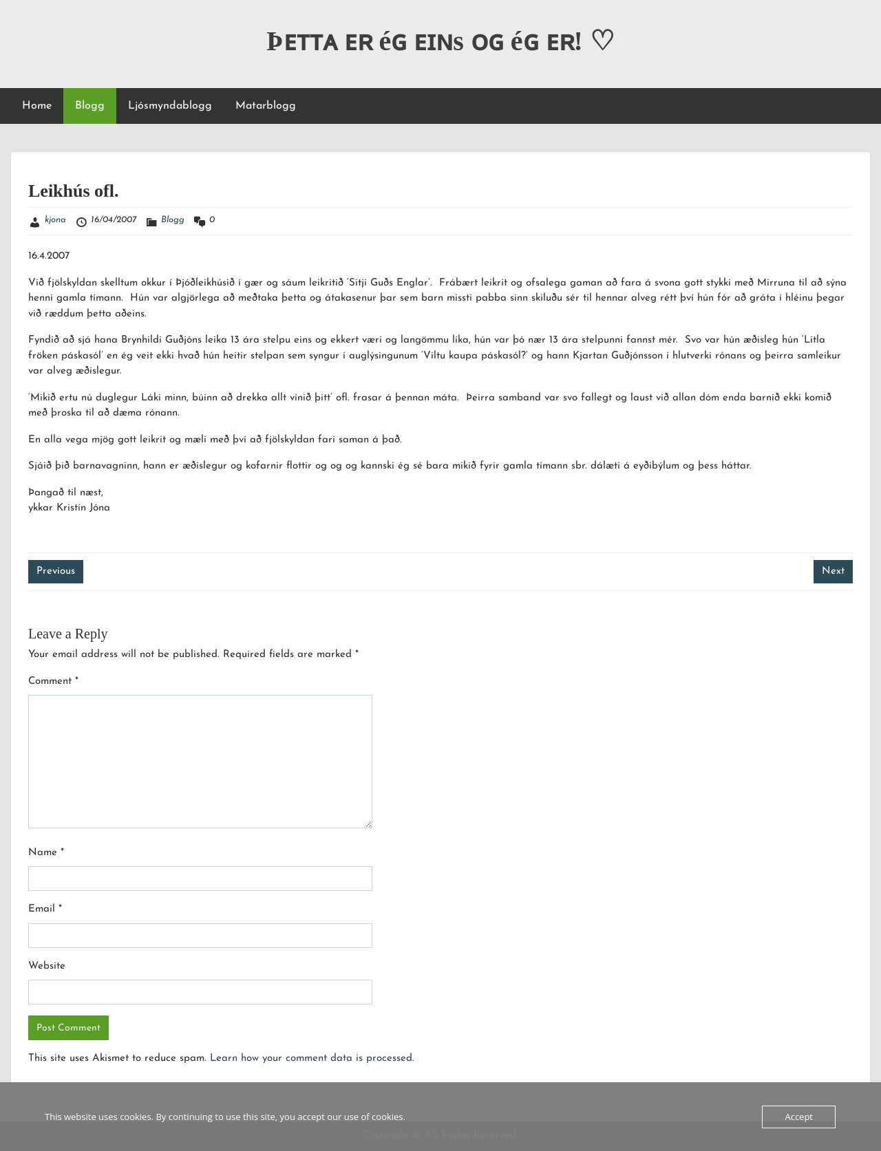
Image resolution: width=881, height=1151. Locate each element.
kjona (55, 219)
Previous (55, 571)
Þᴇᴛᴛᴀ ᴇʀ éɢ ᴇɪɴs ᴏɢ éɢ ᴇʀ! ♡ (440, 40)
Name (46, 853)
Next (833, 571)
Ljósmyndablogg (170, 105)
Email (45, 909)
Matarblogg (265, 105)
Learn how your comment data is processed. (312, 1058)
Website (46, 966)
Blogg (90, 105)
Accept (799, 1116)
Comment (53, 681)
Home (37, 105)
